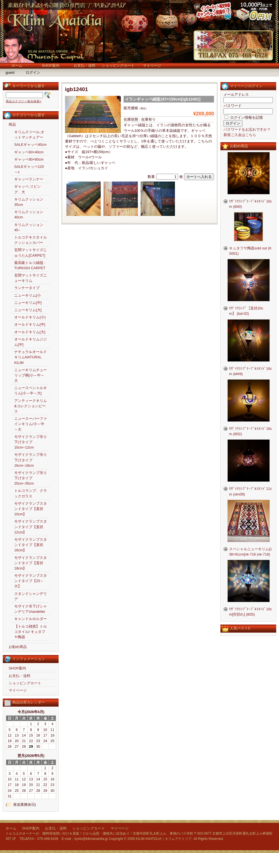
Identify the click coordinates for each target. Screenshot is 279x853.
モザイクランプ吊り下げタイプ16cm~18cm (30, 459)
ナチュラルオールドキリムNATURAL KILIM (30, 357)
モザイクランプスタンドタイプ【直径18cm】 (30, 563)
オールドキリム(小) (30, 317)
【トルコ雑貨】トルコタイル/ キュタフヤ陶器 (30, 631)
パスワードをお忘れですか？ (247, 129)
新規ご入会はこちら (239, 135)
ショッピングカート (118, 65)
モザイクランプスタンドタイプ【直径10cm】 (30, 508)
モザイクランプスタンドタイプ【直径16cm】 (30, 544)
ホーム (16, 65)
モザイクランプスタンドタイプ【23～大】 (30, 580)
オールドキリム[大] (29, 332)
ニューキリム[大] (28, 310)
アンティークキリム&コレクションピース (30, 406)
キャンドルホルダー (30, 619)
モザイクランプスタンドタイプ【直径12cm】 (30, 526)
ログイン (33, 72)
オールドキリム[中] (29, 324)
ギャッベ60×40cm (29, 152)
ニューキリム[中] (28, 303)
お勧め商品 (18, 647)
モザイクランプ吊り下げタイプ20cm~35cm (30, 478)
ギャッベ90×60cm (29, 159)
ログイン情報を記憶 (244, 117)
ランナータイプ (27, 288)
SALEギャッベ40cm (30, 144)
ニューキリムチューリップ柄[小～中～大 (30, 375)
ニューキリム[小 (27, 295)
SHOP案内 (50, 65)
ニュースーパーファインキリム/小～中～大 (30, 423)
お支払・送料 (84, 65)
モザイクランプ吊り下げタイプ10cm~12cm (30, 442)
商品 (12, 124)
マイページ (152, 65)
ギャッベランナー (28, 179)
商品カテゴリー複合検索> (24, 101)
